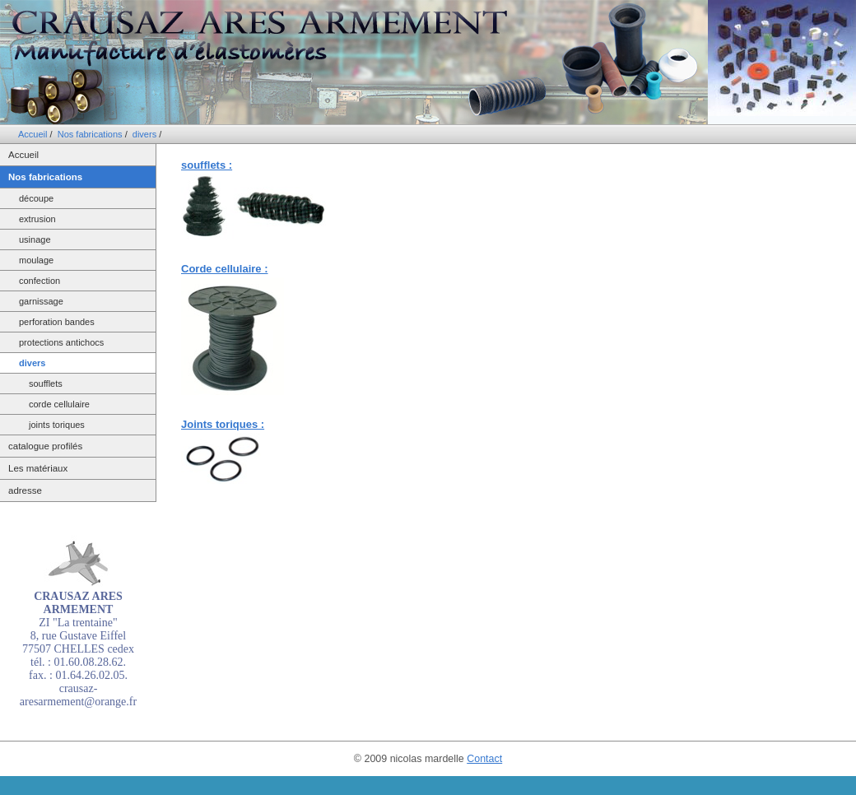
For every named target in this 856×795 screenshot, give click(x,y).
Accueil (32, 134)
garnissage (41, 301)
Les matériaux (37, 468)
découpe (36, 198)
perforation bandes (57, 322)
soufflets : (206, 165)
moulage (36, 260)
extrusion (37, 219)
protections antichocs (61, 342)
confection (39, 281)
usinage (35, 239)
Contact (484, 759)
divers (144, 134)
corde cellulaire (59, 404)
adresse (25, 490)
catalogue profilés (45, 446)
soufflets (46, 383)
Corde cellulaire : (224, 269)
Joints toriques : (222, 424)
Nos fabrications (90, 134)
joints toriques (57, 425)
